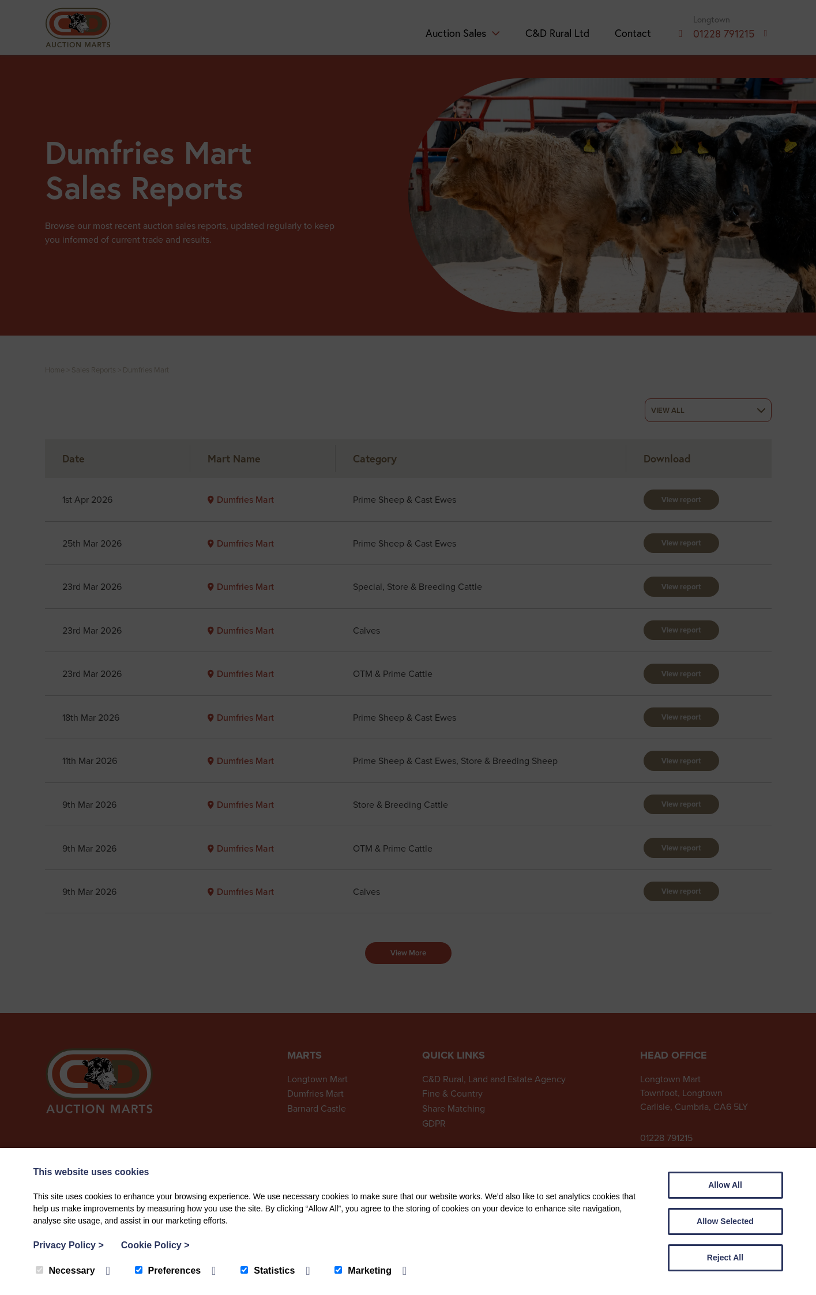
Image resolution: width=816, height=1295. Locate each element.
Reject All (725, 1257)
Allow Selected (725, 1221)
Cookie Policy (155, 1245)
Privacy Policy (68, 1245)
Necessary (65, 1270)
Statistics (267, 1270)
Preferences (168, 1270)
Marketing (363, 1270)
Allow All (725, 1184)
